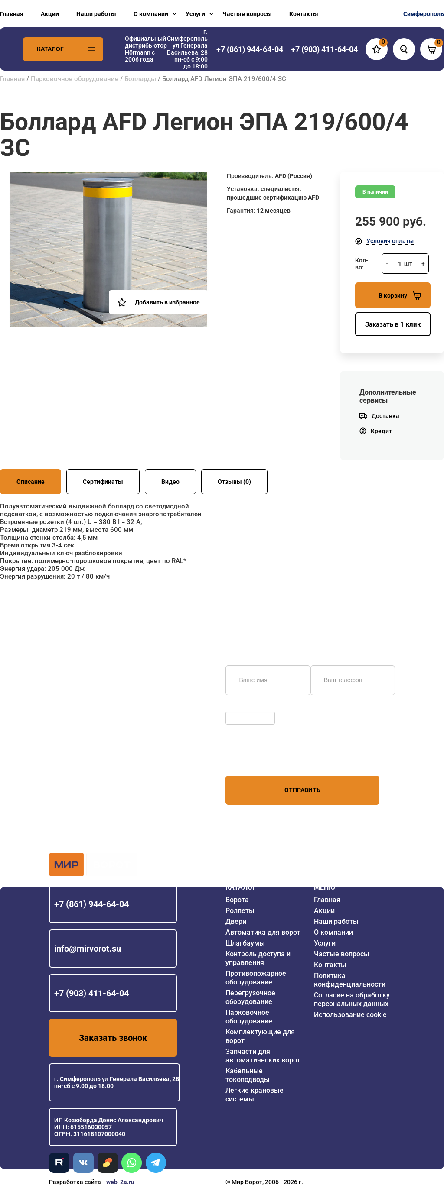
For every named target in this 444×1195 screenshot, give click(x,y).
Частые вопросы (247, 13)
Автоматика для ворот (262, 932)
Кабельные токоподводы (247, 1075)
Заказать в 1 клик (393, 324)
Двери (235, 921)
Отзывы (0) (234, 481)
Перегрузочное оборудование (250, 997)
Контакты (303, 13)
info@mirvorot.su (87, 948)
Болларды (140, 79)
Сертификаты (103, 481)
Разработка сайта (75, 1182)
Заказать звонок (113, 1038)
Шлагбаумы (245, 943)
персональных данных (258, 759)
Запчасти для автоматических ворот (262, 1055)
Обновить (242, 707)
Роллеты (240, 911)
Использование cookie (350, 1014)
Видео (170, 481)
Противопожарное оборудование (255, 977)
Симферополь (423, 13)
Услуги (195, 13)
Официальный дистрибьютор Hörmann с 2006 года (146, 49)
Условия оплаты (390, 240)
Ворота (237, 900)
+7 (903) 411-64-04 (91, 993)
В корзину (400, 295)
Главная (11, 13)
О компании (151, 13)
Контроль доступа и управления (258, 958)
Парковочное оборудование (74, 79)
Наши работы (96, 13)
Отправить (302, 790)
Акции (50, 13)
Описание (30, 481)
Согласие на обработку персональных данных (352, 999)
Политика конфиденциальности (349, 980)
